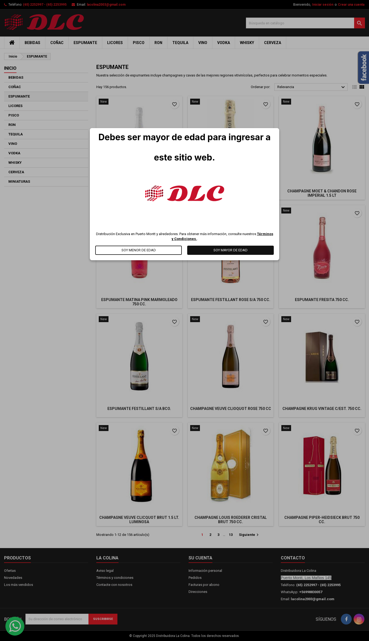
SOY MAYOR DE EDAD (230, 250)
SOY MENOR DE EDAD (138, 250)
